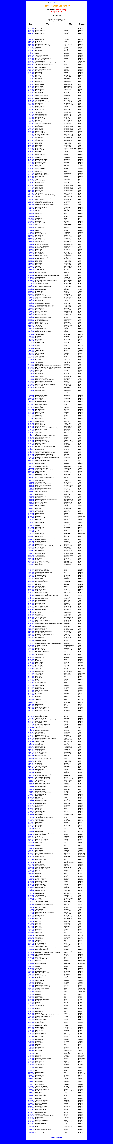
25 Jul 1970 (31, 119)
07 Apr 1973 (31, 595)
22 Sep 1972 (31, 513)
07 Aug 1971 (31, 292)
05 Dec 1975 (31, 954)
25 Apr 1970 (31, 56)
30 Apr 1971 (31, 274)
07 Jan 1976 (31, 973)
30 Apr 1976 (31, 1035)
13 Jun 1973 (31, 651)
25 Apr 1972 (31, 451)
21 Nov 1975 (31, 945)
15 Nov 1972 (31, 558)
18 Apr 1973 (31, 609)
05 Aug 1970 (31, 129)
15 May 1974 (31, 761)
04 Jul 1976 (31, 1042)
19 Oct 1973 (31, 681)
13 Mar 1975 (31, 861)
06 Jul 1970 (31, 101)
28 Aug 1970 (31, 148)
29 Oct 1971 (31, 356)
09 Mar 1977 (31, 1115)
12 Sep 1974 (31, 802)
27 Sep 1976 (31, 1066)
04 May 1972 (31, 459)
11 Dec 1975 (31, 959)
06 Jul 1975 (31, 879)
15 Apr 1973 (31, 606)
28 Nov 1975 (31, 948)
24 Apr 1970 (31, 55)
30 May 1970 (30, 70)
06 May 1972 (31, 460)
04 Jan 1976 (31, 969)
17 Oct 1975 (31, 909)
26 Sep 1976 (31, 1064)
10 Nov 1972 (31, 552)
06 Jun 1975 (31, 865)
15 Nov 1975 (31, 935)
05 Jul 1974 (31, 785)
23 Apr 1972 (31, 448)
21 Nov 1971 (31, 383)
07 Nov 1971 (31, 364)
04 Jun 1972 (31, 463)
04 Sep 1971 (31, 325)
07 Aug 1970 (31, 131)
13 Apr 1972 (31, 431)
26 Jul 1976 (31, 1046)
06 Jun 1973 (31, 643)
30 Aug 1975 (31, 889)
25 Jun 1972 (31, 474)
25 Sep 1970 (31, 159)
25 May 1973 (31, 631)
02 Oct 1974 (31, 816)
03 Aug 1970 (31, 126)
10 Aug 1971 (31, 296)
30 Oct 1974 (31, 827)
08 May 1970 (30, 63)
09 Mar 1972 (31, 407)
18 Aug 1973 (31, 659)
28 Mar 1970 (31, 44)
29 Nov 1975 (31, 949)
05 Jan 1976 (31, 971)
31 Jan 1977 (31, 1077)
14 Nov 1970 (31, 196)
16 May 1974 (31, 763)
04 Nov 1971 (31, 361)
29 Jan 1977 (31, 1074)
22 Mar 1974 (31, 724)
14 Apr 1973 (31, 605)
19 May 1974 (31, 768)
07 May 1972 (31, 462)
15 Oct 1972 (31, 533)
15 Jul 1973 (31, 656)
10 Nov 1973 (31, 707)
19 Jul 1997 (31, 1133)
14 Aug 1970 (31, 142)
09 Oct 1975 (31, 904)
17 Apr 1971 (31, 252)
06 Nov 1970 (31, 192)
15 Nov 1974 (31, 837)
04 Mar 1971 (31, 221)
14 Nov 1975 (31, 934)
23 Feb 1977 (31, 1100)
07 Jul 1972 (31, 488)
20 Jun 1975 (31, 867)
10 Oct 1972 (31, 527)
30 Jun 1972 (31, 479)
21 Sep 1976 (31, 1061)
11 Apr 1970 (31, 49)
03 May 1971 (31, 277)
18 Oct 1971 (31, 341)
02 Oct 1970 (31, 168)
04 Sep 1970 (31, 150)
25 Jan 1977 (31, 1070)
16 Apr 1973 (31, 608)
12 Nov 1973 (31, 709)
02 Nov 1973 (31, 698)
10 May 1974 (31, 757)
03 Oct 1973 (31, 673)
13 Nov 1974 (31, 836)
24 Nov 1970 (31, 201)
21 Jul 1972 (31, 508)
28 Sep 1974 (31, 814)
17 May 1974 (31, 765)
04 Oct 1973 (31, 674)
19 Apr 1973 (31, 611)
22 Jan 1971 (31, 212)
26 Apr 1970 (31, 58)
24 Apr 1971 (31, 263)
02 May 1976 (31, 1036)
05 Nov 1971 (31, 362)
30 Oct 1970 (31, 187)
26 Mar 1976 (31, 1025)
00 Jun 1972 (31, 480)
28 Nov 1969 (31, 32)
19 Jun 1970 (31, 83)
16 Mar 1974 (31, 723)
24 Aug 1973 (31, 662)
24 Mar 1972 (31, 415)
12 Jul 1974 (31, 791)
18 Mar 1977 (31, 1123)
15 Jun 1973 (31, 654)
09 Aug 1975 (31, 881)
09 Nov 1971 (31, 365)
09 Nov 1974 (31, 833)
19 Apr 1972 (31, 442)
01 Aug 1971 (31, 285)
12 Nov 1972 (31, 555)
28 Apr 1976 (31, 1032)
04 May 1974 (31, 751)
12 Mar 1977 (31, 1117)
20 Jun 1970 (31, 86)
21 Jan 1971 (31, 210)
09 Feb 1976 (31, 1011)
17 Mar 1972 (31, 412)
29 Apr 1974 (31, 743)
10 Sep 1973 (31, 667)
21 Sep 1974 (31, 810)
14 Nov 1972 (31, 556)
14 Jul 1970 (31, 108)
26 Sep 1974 (31, 811)
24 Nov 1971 (31, 386)
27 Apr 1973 (31, 623)
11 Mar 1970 (31, 39)
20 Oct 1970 (31, 184)
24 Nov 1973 (31, 712)
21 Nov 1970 (31, 198)
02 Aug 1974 (31, 796)
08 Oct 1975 (31, 903)
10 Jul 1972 (31, 493)
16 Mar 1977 (31, 1122)
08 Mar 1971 (31, 224)
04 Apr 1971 (31, 237)
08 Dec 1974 (31, 856)
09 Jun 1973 (31, 648)
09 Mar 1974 (31, 718)
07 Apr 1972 (31, 423)
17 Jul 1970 (31, 112)
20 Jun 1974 (31, 775)
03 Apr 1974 (31, 727)
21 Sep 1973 (31, 671)
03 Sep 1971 (31, 324)
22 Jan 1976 (31, 991)
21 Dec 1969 (31, 33)
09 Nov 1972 (31, 550)
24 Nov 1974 (31, 842)
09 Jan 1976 (31, 976)
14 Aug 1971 (31, 302)
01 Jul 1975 (31, 875)
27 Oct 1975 (31, 921)
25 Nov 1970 (31, 202)
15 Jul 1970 (31, 109)
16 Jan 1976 (31, 982)
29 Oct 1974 (31, 825)
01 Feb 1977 (31, 1078)
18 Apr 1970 (31, 52)
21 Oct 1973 (31, 684)
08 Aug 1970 (31, 133)
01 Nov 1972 (31, 535)
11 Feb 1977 (31, 1087)
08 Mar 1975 (31, 859)
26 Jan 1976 (31, 996)
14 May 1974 (31, 760)
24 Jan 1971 (31, 215)
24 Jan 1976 (31, 993)
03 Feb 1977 (31, 1081)
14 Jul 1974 (31, 792)
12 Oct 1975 (31, 906)
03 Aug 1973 (31, 657)
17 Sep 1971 (31, 328)
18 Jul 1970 (31, 114)
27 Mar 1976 (31, 1027)
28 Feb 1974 (31, 715)
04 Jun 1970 (31, 72)
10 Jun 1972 (31, 465)
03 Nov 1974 (31, 831)
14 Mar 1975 (31, 862)
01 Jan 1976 (31, 966)
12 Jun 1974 (31, 772)
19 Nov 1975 (31, 942)
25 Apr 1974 (31, 735)
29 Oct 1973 (31, 692)
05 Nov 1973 (31, 702)
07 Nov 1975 (31, 928)
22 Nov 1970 (31, 199)
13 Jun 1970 (31, 80)
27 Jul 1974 (31, 794)
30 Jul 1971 (31, 282)
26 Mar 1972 (31, 417)
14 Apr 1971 (31, 247)
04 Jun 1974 (31, 769)
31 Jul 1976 (31, 1052)
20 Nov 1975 (31, 943)
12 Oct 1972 (31, 532)
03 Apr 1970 (31, 47)
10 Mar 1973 (31, 581)
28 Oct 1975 (31, 923)
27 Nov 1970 (31, 204)
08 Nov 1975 (31, 929)
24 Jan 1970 (31, 38)
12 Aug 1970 (31, 139)
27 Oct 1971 (31, 353)
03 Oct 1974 (31, 817)
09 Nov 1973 (31, 706)
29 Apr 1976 (31, 1033)
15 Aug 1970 (31, 145)
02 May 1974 (31, 746)
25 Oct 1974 (31, 820)
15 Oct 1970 (31, 178)
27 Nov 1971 (31, 390)
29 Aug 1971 (31, 320)
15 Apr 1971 (31, 249)
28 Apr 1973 (31, 625)
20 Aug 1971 (31, 310)
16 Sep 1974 (31, 805)
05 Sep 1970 (31, 151)
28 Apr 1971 (31, 271)
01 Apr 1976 (31, 1028)
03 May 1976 (31, 1038)
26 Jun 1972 (31, 476)
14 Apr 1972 (31, 434)
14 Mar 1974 (31, 719)
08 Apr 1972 (31, 424)
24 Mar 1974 (31, 726)
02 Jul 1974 (31, 780)
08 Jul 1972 (31, 490)
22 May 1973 (31, 626)
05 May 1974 (31, 752)
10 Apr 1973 (31, 598)
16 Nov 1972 (31, 560)
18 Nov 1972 (31, 563)
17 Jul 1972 (31, 504)
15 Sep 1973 (31, 670)
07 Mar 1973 (31, 577)
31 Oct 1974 (31, 828)
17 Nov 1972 (31, 561)
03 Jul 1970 (31, 98)
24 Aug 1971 (31, 314)
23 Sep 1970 (31, 156)
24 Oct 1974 (31, 819)
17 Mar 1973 (31, 589)
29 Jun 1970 (31, 95)
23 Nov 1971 (31, 384)
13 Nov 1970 (31, 195)
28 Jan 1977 (31, 1072)
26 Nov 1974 (31, 845)
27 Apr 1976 (31, 1030)
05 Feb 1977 (31, 1084)
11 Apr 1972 (31, 429)
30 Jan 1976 (31, 1001)
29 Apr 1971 (31, 272)
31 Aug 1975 (31, 890)
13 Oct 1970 (31, 176)
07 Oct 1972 (31, 524)
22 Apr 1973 (31, 615)
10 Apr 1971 (31, 243)
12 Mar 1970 (31, 41)
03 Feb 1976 (31, 1004)
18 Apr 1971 (31, 254)
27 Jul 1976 (31, 1047)
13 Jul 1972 (31, 496)
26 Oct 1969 (31, 29)
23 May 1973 (31, 628)
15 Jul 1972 (31, 499)
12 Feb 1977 (31, 1089)
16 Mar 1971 (31, 232)
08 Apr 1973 (31, 597)
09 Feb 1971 (31, 218)
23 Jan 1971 (31, 213)
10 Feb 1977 (31, 1086)
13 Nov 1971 (31, 373)
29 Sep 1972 (31, 515)
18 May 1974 (31, 766)
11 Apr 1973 (31, 600)
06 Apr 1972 (31, 421)
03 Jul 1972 (31, 485)
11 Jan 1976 (31, 977)
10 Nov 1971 (31, 369)
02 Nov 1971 (31, 359)
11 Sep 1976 (31, 1058)
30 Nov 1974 (31, 851)
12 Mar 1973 (31, 583)
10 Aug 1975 (31, 883)
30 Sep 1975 (31, 900)
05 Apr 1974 (31, 730)
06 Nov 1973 (31, 704)
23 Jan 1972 (31, 400)
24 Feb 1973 (31, 569)
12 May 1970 (31, 66)
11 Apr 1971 (31, 244)
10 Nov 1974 (31, 834)
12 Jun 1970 (31, 77)
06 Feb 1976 (31, 1008)
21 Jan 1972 (31, 397)
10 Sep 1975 (31, 892)
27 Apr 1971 (31, 269)
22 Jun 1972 (31, 469)
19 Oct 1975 (31, 912)
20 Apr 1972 (31, 443)
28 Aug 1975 (31, 887)
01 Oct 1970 (31, 167)
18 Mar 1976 (31, 1019)
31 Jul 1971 (31, 283)
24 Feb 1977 (31, 1101)
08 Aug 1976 (31, 1055)
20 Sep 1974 (31, 808)
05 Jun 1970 (31, 74)
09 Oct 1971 (31, 333)
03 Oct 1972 (31, 519)
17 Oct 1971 (31, 338)
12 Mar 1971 (31, 229)
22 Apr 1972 (31, 446)
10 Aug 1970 (31, 134)
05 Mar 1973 (31, 574)
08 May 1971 (31, 280)
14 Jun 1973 (31, 653)
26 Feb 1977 (31, 1103)
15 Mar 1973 (31, 586)
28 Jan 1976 (31, 997)
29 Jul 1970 (31, 122)
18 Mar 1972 (31, 414)
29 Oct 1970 (31, 185)
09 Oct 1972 (31, 525)
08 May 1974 (31, 755)
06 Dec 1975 (31, 956)
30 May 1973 (31, 634)
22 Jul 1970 (31, 115)
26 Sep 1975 (31, 896)
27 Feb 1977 (31, 1105)
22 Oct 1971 (31, 345)
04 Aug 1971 (31, 288)
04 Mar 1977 (31, 1109)
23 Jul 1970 (31, 117)
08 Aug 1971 (31, 294)
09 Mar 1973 (31, 580)
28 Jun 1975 (31, 872)
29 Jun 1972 (31, 477)
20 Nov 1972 (31, 566)
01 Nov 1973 (31, 696)
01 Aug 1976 (31, 1053)
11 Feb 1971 (31, 219)
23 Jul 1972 (31, 511)
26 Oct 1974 (31, 822)
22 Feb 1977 (31, 1098)
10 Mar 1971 (31, 227)
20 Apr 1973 (31, 612)
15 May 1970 (31, 67)
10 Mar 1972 (31, 409)
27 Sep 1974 (31, 813)
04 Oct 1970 (31, 171)
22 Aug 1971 (31, 313)
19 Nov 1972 (31, 564)
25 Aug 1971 (31, 316)
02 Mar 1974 (31, 716)
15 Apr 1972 (31, 435)
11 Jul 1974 (31, 789)
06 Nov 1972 (31, 544)
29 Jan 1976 (31, 999)
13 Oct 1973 (31, 678)
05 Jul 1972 (31, 487)
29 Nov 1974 (31, 850)
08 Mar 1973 (31, 578)
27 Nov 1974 (31, 847)
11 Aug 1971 (31, 297)
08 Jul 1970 (31, 103)
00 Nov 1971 (31, 392)
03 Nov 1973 (31, 699)
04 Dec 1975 (31, 952)
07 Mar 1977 (31, 1114)
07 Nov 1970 (31, 193)
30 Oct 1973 (31, 693)
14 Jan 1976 (31, 979)
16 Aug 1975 (31, 886)
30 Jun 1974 (31, 778)
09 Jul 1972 (31, 491)
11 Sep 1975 (31, 893)
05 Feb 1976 (31, 1007)
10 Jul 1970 (31, 106)
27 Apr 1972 (31, 454)
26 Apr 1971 (31, 268)
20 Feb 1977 (31, 1097)
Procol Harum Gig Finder (56, 5)
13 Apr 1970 (31, 50)
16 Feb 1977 (31, 1092)
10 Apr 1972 (31, 428)
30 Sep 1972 (31, 516)
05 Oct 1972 (31, 522)
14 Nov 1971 (31, 375)
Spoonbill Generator (55, 2)
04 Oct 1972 (31, 521)
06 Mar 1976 (31, 1016)
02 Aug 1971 (31, 286)
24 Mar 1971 (31, 233)
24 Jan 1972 (31, 401)
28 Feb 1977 (31, 1106)
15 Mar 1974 (31, 721)
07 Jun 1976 (31, 1041)
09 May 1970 (30, 64)
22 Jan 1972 (31, 398)
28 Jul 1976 (31, 1049)
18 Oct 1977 (31, 1129)
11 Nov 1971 (31, 370)
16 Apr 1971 (31, 251)
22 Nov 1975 (31, 946)
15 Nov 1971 (31, 378)
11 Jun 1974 (31, 771)
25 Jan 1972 (31, 403)
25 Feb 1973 (31, 570)
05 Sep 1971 (31, 327)
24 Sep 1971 (31, 330)
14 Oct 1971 (31, 334)
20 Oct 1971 (31, 342)
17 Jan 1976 (31, 983)
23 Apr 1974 (31, 732)
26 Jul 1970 (31, 120)
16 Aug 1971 (31, 305)
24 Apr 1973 (31, 619)
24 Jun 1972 (31, 473)
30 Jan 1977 (31, 1075)
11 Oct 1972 (31, 530)
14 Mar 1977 (31, 1120)
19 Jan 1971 (31, 209)
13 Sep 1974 (31, 803)
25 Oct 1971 (31, 350)
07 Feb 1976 (31, 1010)
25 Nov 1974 (31, 844)
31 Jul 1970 (31, 123)
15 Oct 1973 (31, 679)
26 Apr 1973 (31, 622)
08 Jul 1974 (31, 788)
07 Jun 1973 (31, 645)
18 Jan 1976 (31, 985)
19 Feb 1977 (31, 1095)
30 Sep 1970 (31, 165)
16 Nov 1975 (31, 937)
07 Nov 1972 (31, 546)
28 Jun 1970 (31, 94)
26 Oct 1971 (31, 351)
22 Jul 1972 (31, 510)
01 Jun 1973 (31, 637)
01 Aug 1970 (31, 97)
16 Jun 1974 (31, 774)
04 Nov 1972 (31, 539)
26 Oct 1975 (31, 920)
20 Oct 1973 (31, 682)
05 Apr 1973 (31, 592)
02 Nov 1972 (31, 536)
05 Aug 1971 (31, 289)
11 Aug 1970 (31, 136)
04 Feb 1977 (31, 1083)
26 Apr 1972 (31, 452)
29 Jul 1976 (31, 1050)
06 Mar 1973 (31, 575)
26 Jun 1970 (31, 91)
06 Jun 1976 (31, 1039)
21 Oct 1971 (31, 344)
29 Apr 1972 (31, 457)
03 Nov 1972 (31, 538)
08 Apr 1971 (31, 240)
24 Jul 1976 (31, 1044)
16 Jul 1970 (31, 111)
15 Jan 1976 (31, 980)
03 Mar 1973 (31, 572)
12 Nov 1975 (31, 932)
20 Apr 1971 (31, 257)
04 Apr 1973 (31, 591)
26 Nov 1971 (31, 389)
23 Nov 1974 (31, 841)
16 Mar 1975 (31, 864)
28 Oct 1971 (31, 355)
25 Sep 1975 (31, 895)
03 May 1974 (31, 749)
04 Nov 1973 (31, 701)
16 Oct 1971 (31, 336)
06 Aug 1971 (31, 291)
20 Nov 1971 (31, 381)
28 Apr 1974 (31, 740)
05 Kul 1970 (31, 100)
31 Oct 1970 (31, 188)
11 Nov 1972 (31, 553)
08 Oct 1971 (31, 331)
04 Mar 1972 (31, 406)
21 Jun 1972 (31, 466)
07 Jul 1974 (31, 786)
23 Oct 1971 (31, 348)
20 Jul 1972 (31, 507)
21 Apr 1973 (31, 614)
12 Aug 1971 (31, 299)
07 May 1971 (31, 278)
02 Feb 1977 (31, 1080)
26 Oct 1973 (31, 688)
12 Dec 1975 (31, 960)
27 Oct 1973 (31, 690)
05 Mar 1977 (31, 1111)
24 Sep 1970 (31, 157)
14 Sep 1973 (31, 668)
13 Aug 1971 (31, 300)
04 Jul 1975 (31, 878)
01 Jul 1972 (31, 482)
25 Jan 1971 (31, 216)
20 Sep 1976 (31, 1060)
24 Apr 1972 (31, 449)
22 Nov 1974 (31, 839)
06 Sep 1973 (31, 665)
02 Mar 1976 (31, 1015)
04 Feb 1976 (31, 1005)
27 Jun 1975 (31, 870)
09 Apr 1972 (31, 426)
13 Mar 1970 (31, 42)
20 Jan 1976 (31, 988)
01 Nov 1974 (31, 830)
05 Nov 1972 (31, 542)
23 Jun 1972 (31, 471)
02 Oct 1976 (31, 1067)
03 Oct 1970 (31, 170)
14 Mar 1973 (31, 584)
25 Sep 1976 (31, 1063)
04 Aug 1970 (31, 128)
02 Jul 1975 (31, 876)
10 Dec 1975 (31, 957)
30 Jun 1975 (31, 873)
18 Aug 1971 (31, 308)
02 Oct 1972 (31, 518)
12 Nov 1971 (31, 372)
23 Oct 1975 (31, 915)
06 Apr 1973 (31, 594)
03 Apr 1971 (31, 235)
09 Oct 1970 (31, 173)
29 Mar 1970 (31, 46)
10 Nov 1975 (31, 931)
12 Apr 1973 (31, 601)
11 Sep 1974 (31, 800)
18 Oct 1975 (31, 910)
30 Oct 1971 (31, 358)
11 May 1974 (31, 758)
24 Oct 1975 (31, 917)
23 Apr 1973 (31, 617)
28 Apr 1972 (31, 456)
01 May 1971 (31, 275)
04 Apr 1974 (31, 729)
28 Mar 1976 (31, 1126)
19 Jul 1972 (31, 505)
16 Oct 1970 (31, 181)
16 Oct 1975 (31, 907)
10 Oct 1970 (31, 174)
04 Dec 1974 (31, 853)
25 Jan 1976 (31, 994)
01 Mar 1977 (31, 1108)
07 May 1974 (31, 754)
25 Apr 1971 (31, 266)
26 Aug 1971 (31, 317)
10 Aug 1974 (31, 797)
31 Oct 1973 (31, 695)
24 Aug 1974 (31, 799)
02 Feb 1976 (31, 1002)
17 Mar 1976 (31, 1018)
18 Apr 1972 (31, 438)
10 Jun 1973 (31, 650)
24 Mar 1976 (31, 1024)
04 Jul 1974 (31, 783)
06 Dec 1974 (31, 855)
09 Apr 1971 (31, 241)
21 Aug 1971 (31, 311)
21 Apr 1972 (31, 445)
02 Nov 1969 (31, 30)
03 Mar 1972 (31, 404)
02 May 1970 (31, 61)
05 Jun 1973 (31, 642)
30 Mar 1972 (31, 420)
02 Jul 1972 (31, 483)
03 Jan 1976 (31, 968)
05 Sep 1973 (31, 664)
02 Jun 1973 (31, 639)
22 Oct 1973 (31, 685)
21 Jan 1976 (31, 990)
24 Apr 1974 (31, 733)
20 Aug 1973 (31, 660)
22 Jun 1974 (31, 777)
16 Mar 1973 (31, 587)
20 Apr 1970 (31, 53)
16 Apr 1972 (31, 437)
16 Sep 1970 (31, 154)
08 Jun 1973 (31, 647)
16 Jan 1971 (31, 207)
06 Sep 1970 (31, 153)
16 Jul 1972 (31, 501)
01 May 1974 (31, 744)
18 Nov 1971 (31, 379)
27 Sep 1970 (31, 162)
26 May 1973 (31, 633)
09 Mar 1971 (31, 226)
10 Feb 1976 (31, 1013)
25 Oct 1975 (31, 918)
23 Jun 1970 (31, 89)
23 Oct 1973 (31, 687)
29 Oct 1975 (31, 924)
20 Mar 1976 (31, 1022)
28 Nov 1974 (31, 848)
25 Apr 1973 (31, 620)
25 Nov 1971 (31, 387)
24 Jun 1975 (31, 869)
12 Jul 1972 (31, 494)
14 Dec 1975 (31, 963)
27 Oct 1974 (31, 824)
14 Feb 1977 (31, 1091)
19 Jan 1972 (31, 395)
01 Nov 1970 (31, 190)
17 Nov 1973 (31, 710)
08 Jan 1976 (31, 974)
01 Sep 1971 (31, 322)
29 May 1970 (31, 69)
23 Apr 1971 (31, 260)
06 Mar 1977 (31, 1112)
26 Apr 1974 (31, 737)
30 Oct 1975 (31, 926)
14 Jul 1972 (31, 497)
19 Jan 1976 (31, 987)
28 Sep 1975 (31, 898)
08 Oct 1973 (31, 676)
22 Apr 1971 (31, 258)
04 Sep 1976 (31, 1056)
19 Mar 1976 (31, 1021)
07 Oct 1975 (31, 901)
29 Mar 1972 (31, 418)
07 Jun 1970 (31, 75)
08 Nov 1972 (31, 547)
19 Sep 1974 (31, 806)
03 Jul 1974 (31, 782)
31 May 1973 (31, 636)
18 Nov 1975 (31, 940)
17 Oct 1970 (31, 182)
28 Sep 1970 (31, 164)
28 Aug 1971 (31, 319)
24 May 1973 (31, 629)
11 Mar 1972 (31, 410)
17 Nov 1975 (31, 938)
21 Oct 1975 (31, 914)
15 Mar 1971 (31, 230)
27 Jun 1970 (31, 92)
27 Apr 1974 (31, 738)
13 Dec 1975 (31, 962)
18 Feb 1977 (31, 1094)
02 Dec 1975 (31, 951)
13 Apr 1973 (31, 603)
